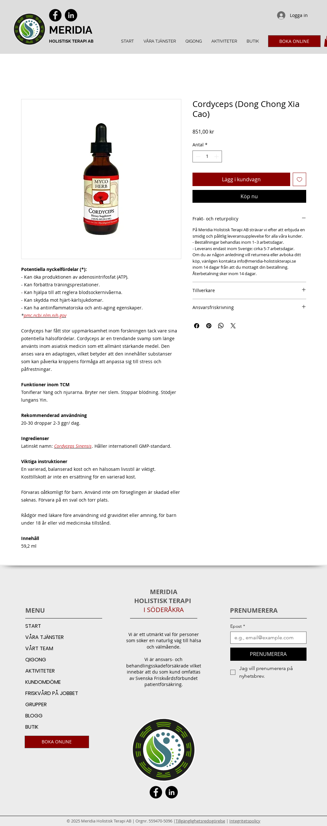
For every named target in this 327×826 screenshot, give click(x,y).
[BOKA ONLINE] (294, 41)
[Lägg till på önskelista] (299, 179)
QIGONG (35, 659)
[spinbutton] (207, 156)
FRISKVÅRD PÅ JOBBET (51, 693)
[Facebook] (55, 15)
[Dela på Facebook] (196, 326)
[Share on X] (233, 326)
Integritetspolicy (244, 821)
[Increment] (217, 156)
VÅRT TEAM (39, 648)
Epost (237, 626)
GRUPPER (36, 704)
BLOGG (34, 715)
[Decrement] (197, 156)
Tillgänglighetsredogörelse (200, 821)
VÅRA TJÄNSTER (44, 637)
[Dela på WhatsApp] (221, 326)
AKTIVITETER (40, 671)
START (33, 626)
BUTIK (31, 727)
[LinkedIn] (71, 15)
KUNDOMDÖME (43, 682)
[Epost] (266, 637)
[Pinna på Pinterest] (209, 326)
